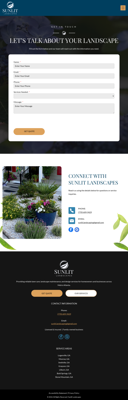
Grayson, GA (64, 366)
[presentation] (33, 121)
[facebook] (70, 230)
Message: (18, 102)
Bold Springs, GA (64, 373)
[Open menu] (123, 7)
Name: (16, 62)
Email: (16, 72)
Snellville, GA (64, 362)
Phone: (17, 82)
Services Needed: (21, 92)
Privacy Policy (73, 393)
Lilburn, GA (64, 369)
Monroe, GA (64, 359)
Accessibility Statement (58, 393)
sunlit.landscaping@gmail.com (91, 222)
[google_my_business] (76, 230)
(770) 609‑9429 (85, 212)
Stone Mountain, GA (64, 377)
